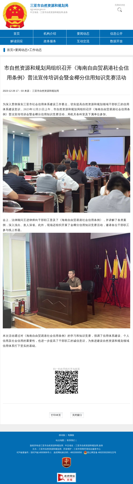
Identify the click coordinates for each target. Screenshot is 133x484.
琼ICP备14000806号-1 (41, 452)
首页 (17, 33)
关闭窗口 (77, 415)
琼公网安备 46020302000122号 (99, 452)
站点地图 (60, 440)
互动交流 (83, 41)
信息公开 (116, 33)
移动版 (62, 435)
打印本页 (56, 415)
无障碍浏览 (120, 5)
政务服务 (50, 41)
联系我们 (71, 440)
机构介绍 (50, 33)
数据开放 (116, 41)
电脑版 (71, 435)
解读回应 (16, 41)
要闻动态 (83, 33)
